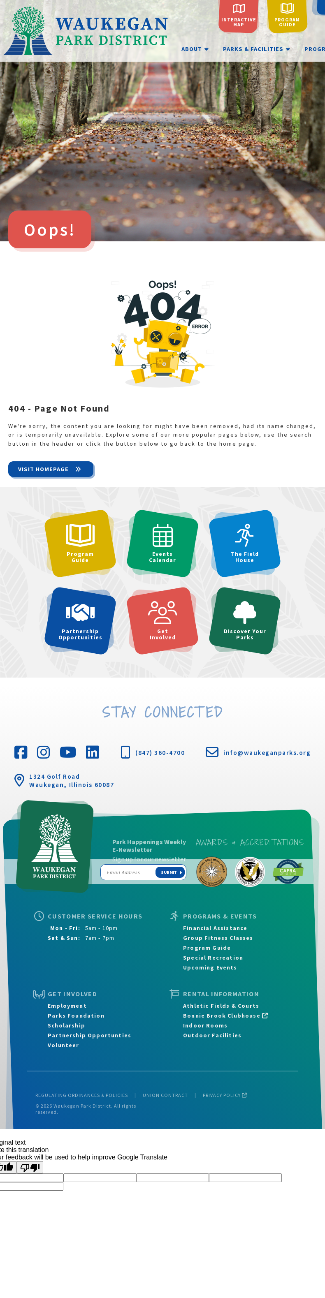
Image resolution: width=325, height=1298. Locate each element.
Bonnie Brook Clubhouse (225, 1015)
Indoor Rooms (205, 1025)
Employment (67, 1005)
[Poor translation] (30, 1167)
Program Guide (207, 947)
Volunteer (63, 1045)
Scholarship (66, 1025)
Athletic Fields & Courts (221, 1005)
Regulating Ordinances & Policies (81, 1095)
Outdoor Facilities (212, 1035)
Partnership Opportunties (89, 1035)
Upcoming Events (210, 967)
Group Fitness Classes (218, 938)
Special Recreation (213, 957)
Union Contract (165, 1095)
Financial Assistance (215, 928)
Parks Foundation (76, 1015)
